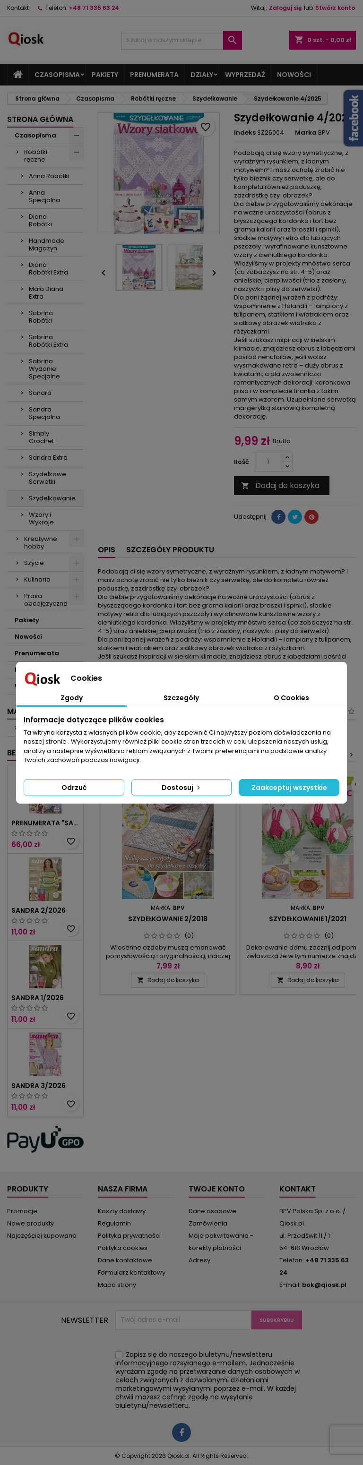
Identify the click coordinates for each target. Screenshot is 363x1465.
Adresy (199, 1260)
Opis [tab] (106, 549)
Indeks (245, 133)
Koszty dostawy (122, 1211)
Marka (306, 133)
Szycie (34, 562)
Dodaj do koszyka (280, 485)
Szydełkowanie (52, 498)
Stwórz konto (335, 8)
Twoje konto (217, 1188)
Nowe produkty (30, 1223)
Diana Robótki (40, 220)
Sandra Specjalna (44, 413)
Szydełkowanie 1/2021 (307, 919)
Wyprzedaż (245, 74)
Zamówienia (208, 1223)
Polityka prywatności (129, 1235)
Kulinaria (37, 579)
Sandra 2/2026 (38, 910)
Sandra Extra (48, 457)
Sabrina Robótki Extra (48, 341)
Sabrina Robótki (41, 316)
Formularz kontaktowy (131, 1272)
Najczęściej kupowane (42, 1235)
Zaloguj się (285, 8)
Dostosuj (182, 787)
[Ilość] (268, 462)
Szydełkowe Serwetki (47, 478)
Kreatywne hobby (40, 542)
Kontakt (18, 8)
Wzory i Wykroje (41, 518)
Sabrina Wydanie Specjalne (44, 369)
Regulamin (114, 1223)
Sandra (40, 392)
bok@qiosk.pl (324, 1284)
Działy (201, 74)
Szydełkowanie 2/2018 (167, 919)
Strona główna (40, 119)
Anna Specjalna (44, 196)
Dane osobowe (212, 1211)
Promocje (22, 1211)
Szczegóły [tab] (181, 698)
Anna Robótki (49, 175)
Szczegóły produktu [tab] (170, 549)
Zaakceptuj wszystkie (289, 787)
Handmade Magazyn (46, 244)
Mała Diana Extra (46, 292)
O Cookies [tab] (291, 698)
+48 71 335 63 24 (94, 8)
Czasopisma (57, 74)
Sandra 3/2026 (38, 1085)
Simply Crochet (41, 437)
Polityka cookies (122, 1247)
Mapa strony (117, 1284)
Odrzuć (73, 787)
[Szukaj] (181, 40)
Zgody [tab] (71, 698)
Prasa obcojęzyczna (46, 599)
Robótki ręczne (35, 155)
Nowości (294, 74)
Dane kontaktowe (125, 1260)
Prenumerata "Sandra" (45, 823)
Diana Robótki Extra (48, 268)
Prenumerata (154, 74)
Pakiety (105, 74)
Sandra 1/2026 (37, 998)
